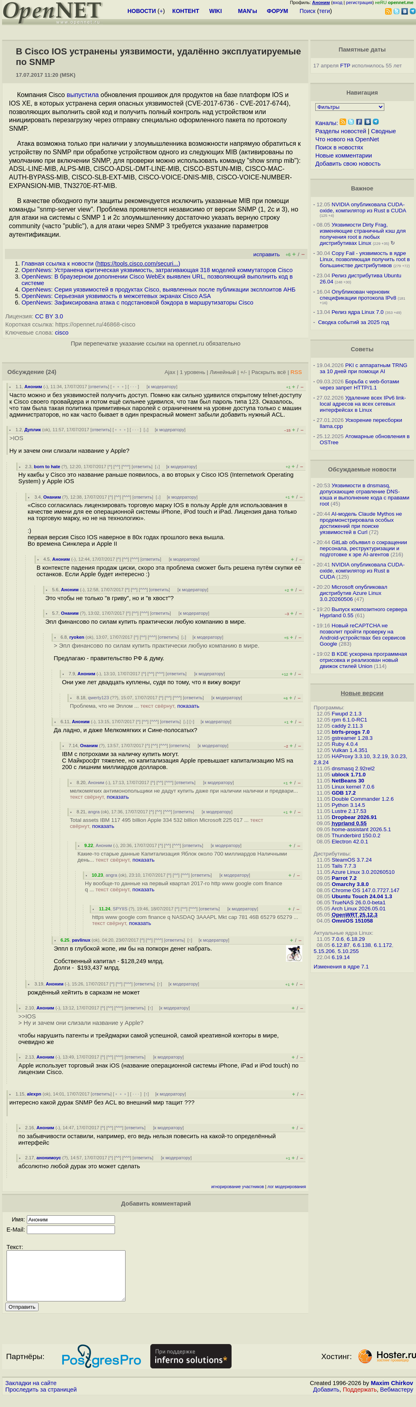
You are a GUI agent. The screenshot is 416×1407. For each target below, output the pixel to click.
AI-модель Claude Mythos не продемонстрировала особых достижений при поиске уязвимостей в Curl (361, 523)
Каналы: (326, 123)
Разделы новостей (340, 131)
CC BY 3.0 (49, 316)
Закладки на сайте (30, 1393)
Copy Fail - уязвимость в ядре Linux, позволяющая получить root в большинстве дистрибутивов (365, 259)
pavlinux (81, 940)
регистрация (359, 2)
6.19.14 (341, 957)
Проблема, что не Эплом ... (134, 706)
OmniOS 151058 (352, 921)
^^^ (126, 466)
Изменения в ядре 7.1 (341, 967)
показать (188, 706)
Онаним (52, 497)
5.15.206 (324, 951)
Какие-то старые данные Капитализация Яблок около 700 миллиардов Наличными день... (182, 857)
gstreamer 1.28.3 (352, 738)
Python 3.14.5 (348, 805)
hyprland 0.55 (349, 823)
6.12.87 (341, 945)
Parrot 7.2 (344, 878)
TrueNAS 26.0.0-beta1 (359, 902)
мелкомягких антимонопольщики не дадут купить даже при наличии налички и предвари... (184, 794)
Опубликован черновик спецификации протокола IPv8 (358, 295)
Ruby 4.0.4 (345, 744)
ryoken (76, 637)
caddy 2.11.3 (347, 726)
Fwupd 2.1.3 (347, 714)
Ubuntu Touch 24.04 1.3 (362, 896)
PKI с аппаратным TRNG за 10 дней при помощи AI (363, 368)
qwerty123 (98, 697)
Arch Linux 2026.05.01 (359, 909)
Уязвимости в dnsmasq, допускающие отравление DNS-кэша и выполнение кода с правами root (365, 494)
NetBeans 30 (348, 781)
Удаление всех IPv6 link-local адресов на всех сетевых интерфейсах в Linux (363, 404)
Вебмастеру (396, 1399)
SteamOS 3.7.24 (352, 860)
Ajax (170, 372)
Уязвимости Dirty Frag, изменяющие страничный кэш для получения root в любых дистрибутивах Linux (363, 234)
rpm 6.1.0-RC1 (349, 720)
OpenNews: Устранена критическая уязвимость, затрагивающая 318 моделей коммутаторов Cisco (157, 270)
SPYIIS (120, 908)
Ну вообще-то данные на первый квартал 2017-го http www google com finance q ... (183, 886)
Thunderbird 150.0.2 (356, 835)
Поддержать (360, 1399)
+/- (243, 372)
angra (94, 811)
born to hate (47, 466)
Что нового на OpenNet (347, 139)
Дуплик (32, 429)
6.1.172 (383, 945)
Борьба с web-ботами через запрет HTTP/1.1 (359, 384)
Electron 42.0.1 (350, 842)
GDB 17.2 (344, 793)
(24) (51, 372)
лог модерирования (286, 1186)
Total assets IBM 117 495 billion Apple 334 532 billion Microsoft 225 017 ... (166, 823)
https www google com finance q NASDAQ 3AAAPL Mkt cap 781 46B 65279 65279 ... (195, 920)
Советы (362, 349)
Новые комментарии (343, 155)
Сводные (383, 131)
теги (324, 11)
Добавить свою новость (348, 163)
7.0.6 (338, 939)
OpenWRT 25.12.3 (355, 915)
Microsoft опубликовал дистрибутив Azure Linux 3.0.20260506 (353, 593)
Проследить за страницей (41, 1399)
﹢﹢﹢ (118, 386)
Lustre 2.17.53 (349, 811)
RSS (296, 372)
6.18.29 (356, 939)
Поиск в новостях (339, 147)
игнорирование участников (237, 1186)
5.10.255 (348, 951)
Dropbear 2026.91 (354, 817)
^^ (117, 466)
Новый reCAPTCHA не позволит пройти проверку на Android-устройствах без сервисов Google (362, 634)
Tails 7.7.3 (344, 866)
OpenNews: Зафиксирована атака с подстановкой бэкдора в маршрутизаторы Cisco (138, 302)
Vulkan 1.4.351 (350, 750)
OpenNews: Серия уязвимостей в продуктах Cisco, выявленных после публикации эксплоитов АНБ (158, 289)
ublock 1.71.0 (349, 775)
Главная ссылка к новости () (101, 263)
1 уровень (192, 372)
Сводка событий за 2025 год (353, 322)
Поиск (308, 11)
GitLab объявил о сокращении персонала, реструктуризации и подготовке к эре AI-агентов (363, 548)
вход (337, 2)
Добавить (326, 1399)
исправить (267, 254)
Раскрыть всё (268, 372)
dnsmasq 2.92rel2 (353, 768)
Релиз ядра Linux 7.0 (358, 312)
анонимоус (49, 1157)
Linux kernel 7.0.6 (353, 787)
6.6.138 (361, 945)
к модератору (162, 386)
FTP (345, 66)
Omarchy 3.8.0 (350, 884)
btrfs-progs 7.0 (351, 732)
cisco (61, 332)
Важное (362, 188)
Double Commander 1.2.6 (363, 799)
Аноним (33, 386)
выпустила (83, 94)
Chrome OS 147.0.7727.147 (366, 890)
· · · (133, 386)
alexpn (34, 1093)
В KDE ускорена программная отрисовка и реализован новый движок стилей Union (363, 660)
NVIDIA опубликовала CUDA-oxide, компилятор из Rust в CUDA (363, 207)
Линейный (223, 372)
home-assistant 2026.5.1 (361, 829)
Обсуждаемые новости (362, 469)
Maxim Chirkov (392, 1393)
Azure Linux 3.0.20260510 (363, 872)
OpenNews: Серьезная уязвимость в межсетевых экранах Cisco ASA (116, 296)
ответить (99, 386)
